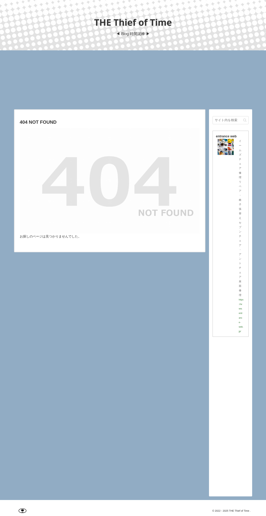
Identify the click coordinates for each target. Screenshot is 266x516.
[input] (231, 120)
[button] (245, 120)
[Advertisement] (133, 80)
